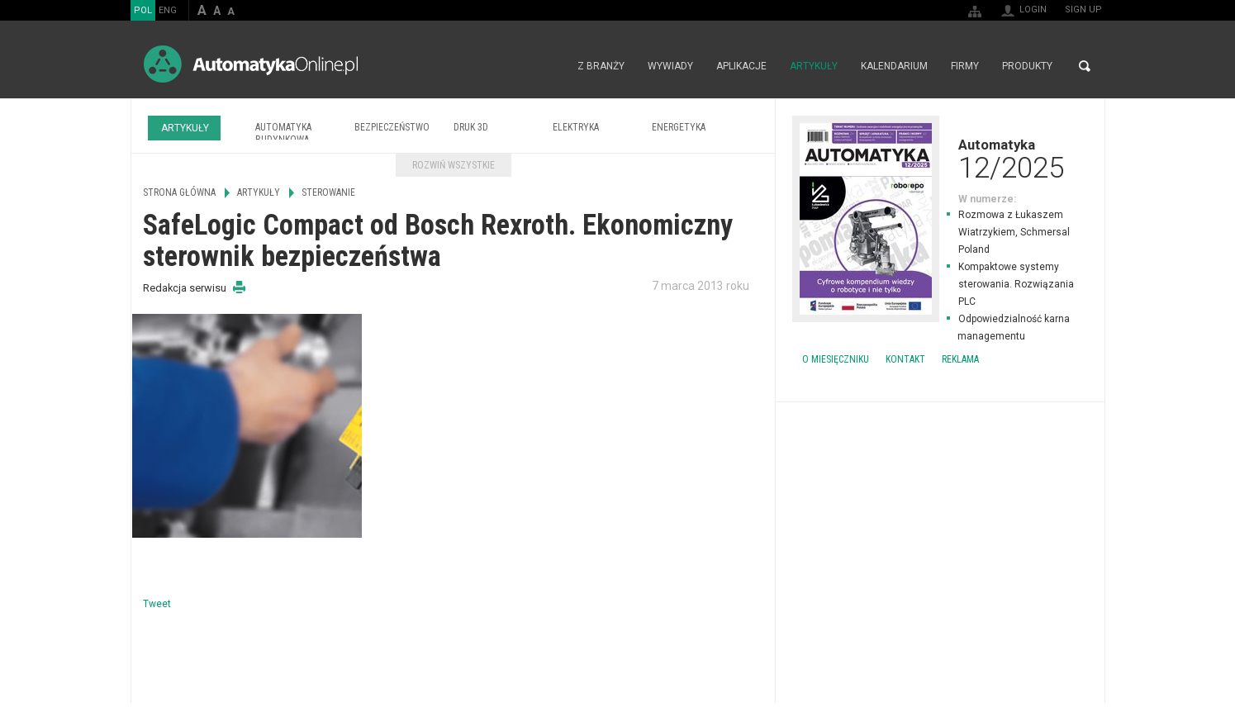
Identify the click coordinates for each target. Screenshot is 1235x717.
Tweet (157, 604)
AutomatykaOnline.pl (251, 64)
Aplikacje (741, 66)
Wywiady (670, 66)
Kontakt (905, 359)
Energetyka (678, 127)
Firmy (965, 66)
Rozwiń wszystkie (453, 165)
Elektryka (576, 127)
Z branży (601, 66)
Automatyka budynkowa (283, 133)
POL (143, 10)
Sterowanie (328, 192)
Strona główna (548, 66)
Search (1084, 66)
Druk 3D (471, 127)
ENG (168, 10)
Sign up (1083, 9)
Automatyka (940, 158)
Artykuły (814, 66)
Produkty (1027, 66)
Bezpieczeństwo (392, 127)
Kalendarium (894, 66)
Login (1033, 9)
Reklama (960, 359)
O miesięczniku (835, 359)
